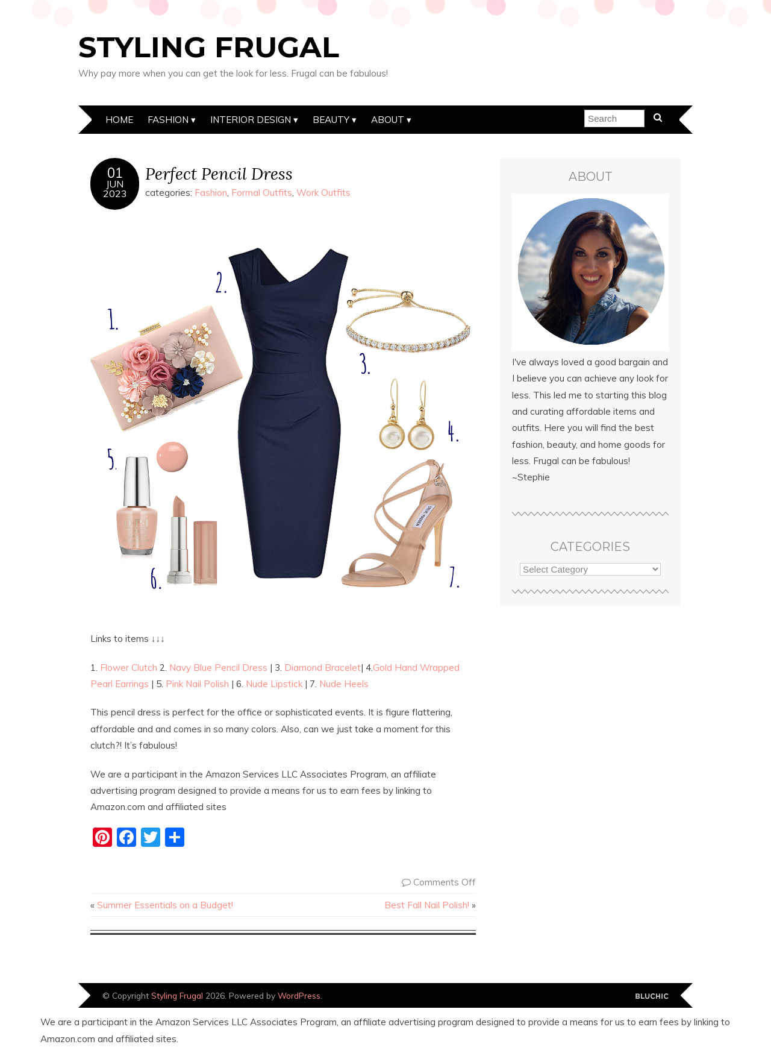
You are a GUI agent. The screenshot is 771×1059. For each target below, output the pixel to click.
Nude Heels (344, 684)
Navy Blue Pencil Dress (218, 667)
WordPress (299, 995)
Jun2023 (115, 189)
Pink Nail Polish (197, 684)
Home (119, 119)
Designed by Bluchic (652, 996)
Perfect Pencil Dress (219, 173)
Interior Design (250, 119)
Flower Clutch (128, 667)
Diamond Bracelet (322, 667)
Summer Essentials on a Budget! (165, 905)
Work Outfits (323, 192)
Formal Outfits (261, 192)
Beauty (331, 119)
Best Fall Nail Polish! (426, 905)
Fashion (168, 119)
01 (115, 173)
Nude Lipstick (274, 684)
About (387, 119)
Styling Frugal (208, 47)
